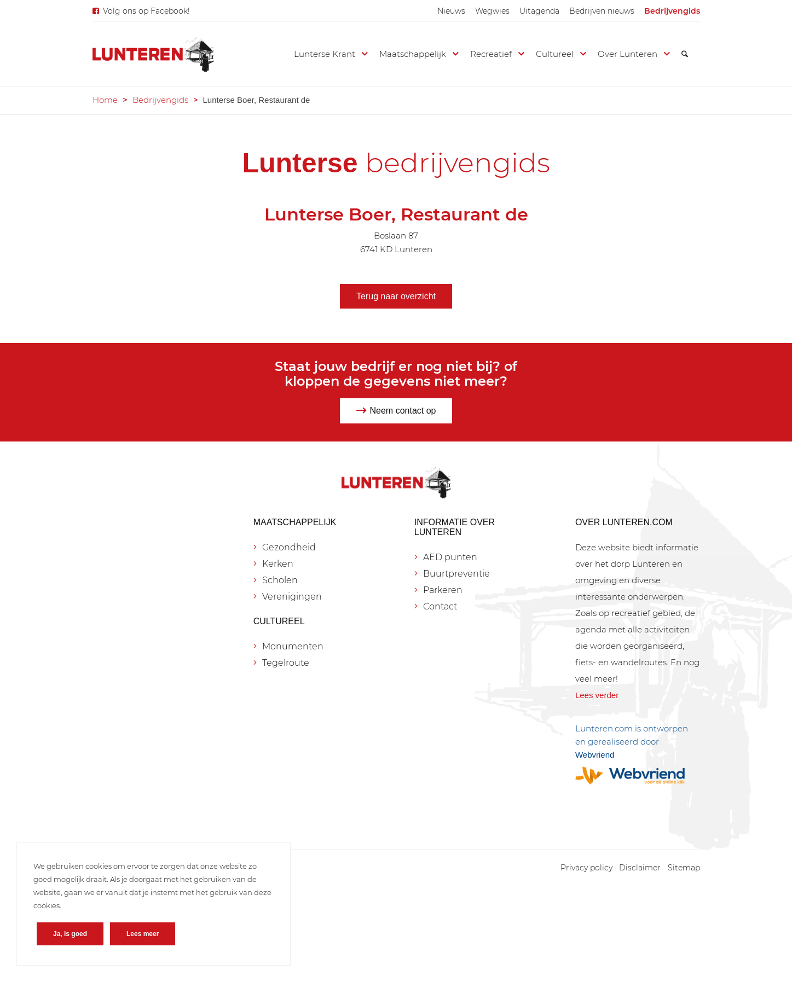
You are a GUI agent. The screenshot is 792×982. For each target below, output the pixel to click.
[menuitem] (451, 11)
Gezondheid (289, 547)
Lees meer (142, 934)
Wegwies (492, 11)
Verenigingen (292, 596)
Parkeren (443, 590)
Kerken (277, 564)
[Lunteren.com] (153, 54)
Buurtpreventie (456, 573)
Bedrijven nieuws (601, 11)
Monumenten (292, 646)
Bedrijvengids (672, 11)
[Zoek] (684, 54)
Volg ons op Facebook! (146, 11)
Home (105, 100)
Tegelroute (285, 663)
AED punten (450, 557)
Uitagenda (539, 11)
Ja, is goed (70, 934)
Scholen (280, 580)
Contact (440, 606)
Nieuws (451, 11)
